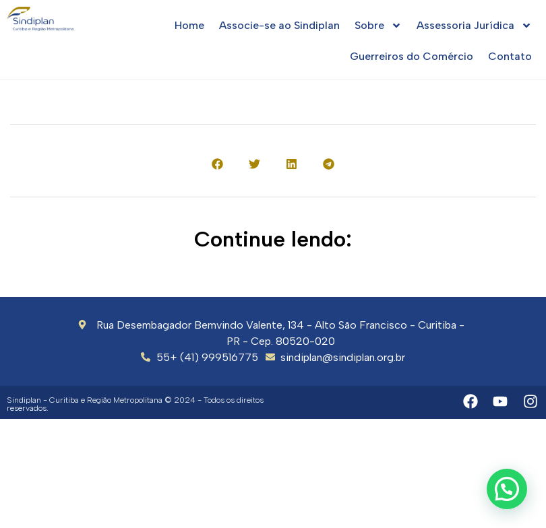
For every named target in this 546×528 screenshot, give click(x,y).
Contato (510, 56)
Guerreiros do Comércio (411, 56)
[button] (217, 164)
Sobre (378, 25)
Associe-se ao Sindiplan (279, 25)
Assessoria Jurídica (474, 25)
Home (189, 25)
